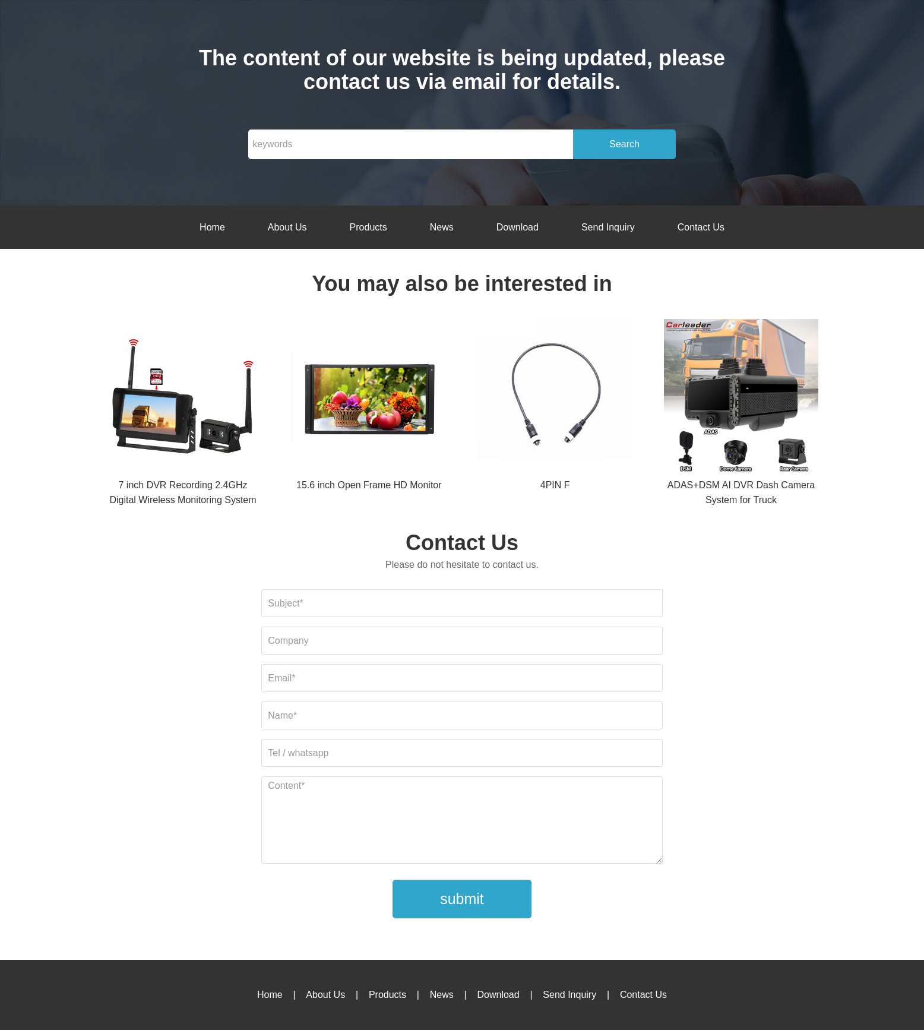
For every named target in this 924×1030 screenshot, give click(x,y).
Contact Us (701, 227)
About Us (287, 227)
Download (517, 227)
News (442, 227)
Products (368, 227)
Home (212, 227)
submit (462, 898)
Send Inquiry (608, 227)
